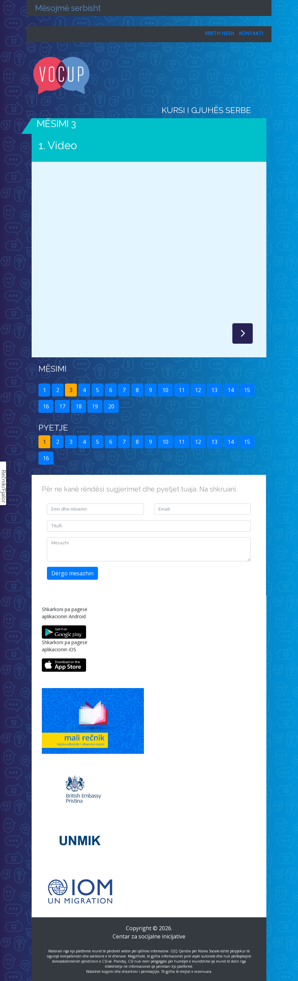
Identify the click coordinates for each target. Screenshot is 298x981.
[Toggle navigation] (261, 75)
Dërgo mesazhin (72, 573)
